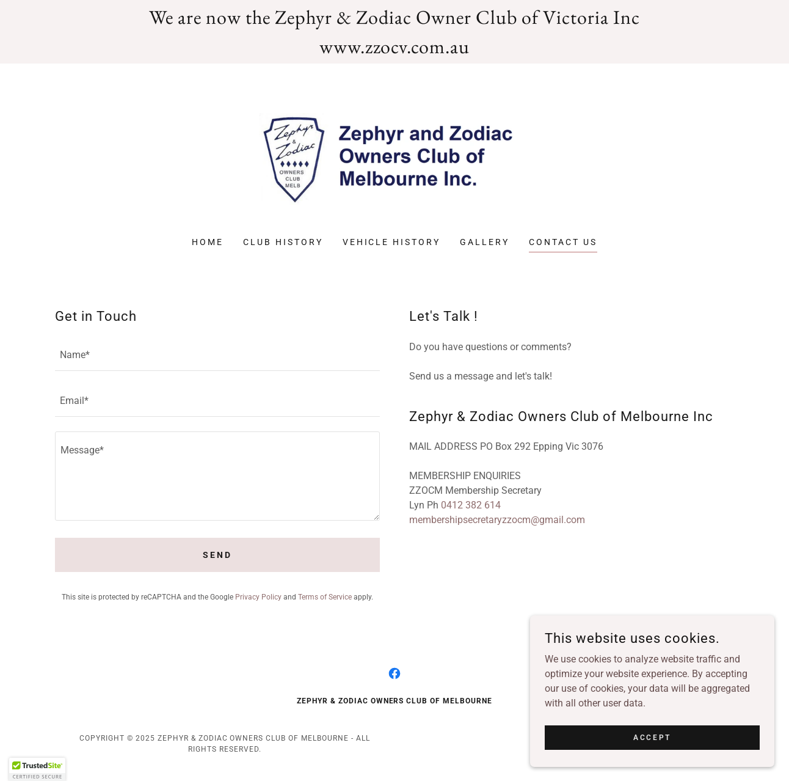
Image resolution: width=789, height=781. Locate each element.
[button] (37, 769)
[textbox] (217, 355)
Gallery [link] (484, 242)
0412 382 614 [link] (471, 505)
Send (217, 555)
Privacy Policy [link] (258, 597)
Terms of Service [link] (325, 597)
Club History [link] (283, 242)
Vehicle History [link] (392, 242)
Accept (652, 737)
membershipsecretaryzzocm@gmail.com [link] (497, 520)
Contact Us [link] (563, 242)
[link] (395, 158)
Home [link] (208, 242)
